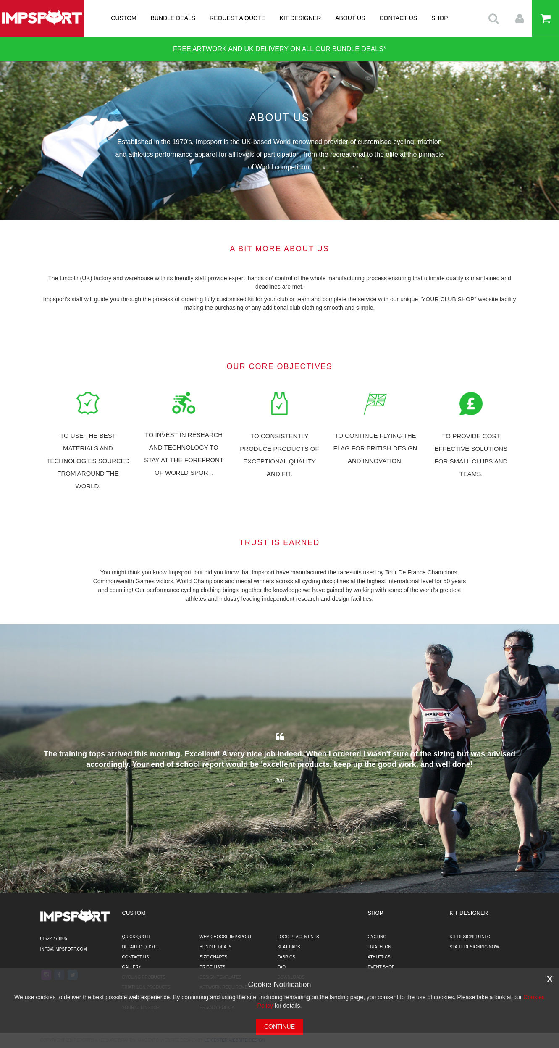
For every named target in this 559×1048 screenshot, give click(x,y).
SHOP (439, 18)
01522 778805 (53, 938)
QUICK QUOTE (137, 937)
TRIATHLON (379, 947)
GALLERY (132, 967)
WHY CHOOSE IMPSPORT (225, 937)
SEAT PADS (288, 947)
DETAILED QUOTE (140, 947)
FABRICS (286, 957)
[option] (279, 758)
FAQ (281, 967)
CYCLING (377, 937)
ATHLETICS (379, 957)
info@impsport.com (63, 949)
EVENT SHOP (381, 967)
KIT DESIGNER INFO (470, 937)
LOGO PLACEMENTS (298, 937)
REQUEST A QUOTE (237, 18)
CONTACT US (398, 18)
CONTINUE (279, 1026)
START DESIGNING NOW (474, 947)
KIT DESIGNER (300, 18)
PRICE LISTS (212, 967)
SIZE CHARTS (213, 957)
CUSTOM (123, 18)
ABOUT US (350, 18)
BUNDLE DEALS (173, 18)
